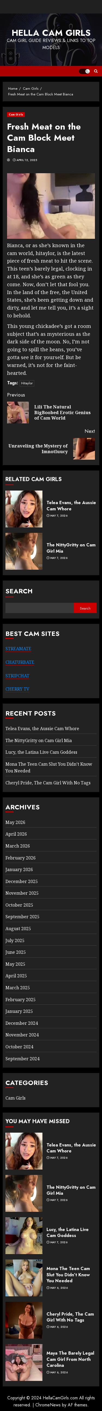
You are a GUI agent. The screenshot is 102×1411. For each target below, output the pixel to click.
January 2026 (19, 869)
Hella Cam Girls (51, 33)
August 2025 (18, 929)
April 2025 (16, 976)
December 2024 (21, 1023)
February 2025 (20, 1000)
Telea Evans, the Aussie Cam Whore (71, 506)
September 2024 (22, 1059)
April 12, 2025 (27, 160)
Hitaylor (27, 383)
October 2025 (19, 905)
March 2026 (17, 846)
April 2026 (16, 834)
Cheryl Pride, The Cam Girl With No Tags (48, 783)
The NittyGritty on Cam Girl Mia (71, 548)
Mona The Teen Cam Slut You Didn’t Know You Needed (68, 1274)
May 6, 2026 (59, 1288)
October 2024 (19, 1047)
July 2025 (14, 940)
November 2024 (22, 1035)
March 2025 (17, 988)
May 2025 (15, 964)
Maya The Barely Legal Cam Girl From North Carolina (70, 1359)
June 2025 (15, 952)
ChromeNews (48, 1405)
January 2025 (19, 1011)
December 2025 (21, 881)
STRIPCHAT (17, 676)
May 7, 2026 (58, 516)
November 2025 (22, 893)
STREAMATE (18, 649)
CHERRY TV (17, 689)
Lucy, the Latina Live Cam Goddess (41, 752)
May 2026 (15, 822)
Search (19, 591)
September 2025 (22, 917)
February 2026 (20, 858)
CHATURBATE (19, 662)
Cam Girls (16, 114)
